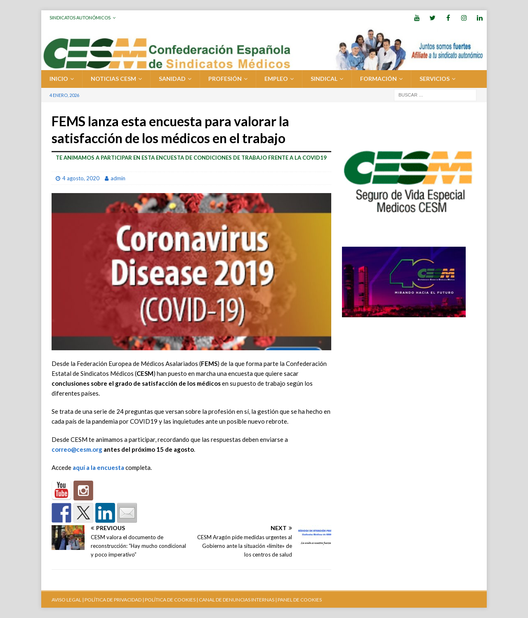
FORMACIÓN (378, 78)
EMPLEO (276, 78)
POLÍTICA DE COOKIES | (171, 600)
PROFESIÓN (225, 78)
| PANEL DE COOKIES (298, 600)
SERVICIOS (435, 78)
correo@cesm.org (77, 449)
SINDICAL (324, 78)
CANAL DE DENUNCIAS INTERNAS (236, 600)
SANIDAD (172, 78)
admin (118, 178)
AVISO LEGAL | (68, 600)
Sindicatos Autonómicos (80, 17)
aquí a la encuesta (98, 467)
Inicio (59, 78)
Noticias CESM (113, 78)
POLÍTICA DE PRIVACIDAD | (114, 600)
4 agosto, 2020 (80, 178)
